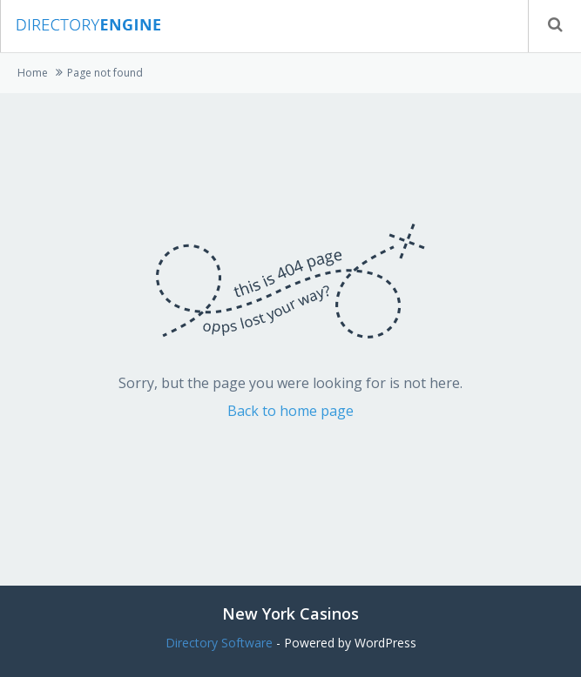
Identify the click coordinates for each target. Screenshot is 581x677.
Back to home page (290, 410)
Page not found (105, 72)
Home (32, 72)
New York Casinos (290, 613)
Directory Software (219, 642)
